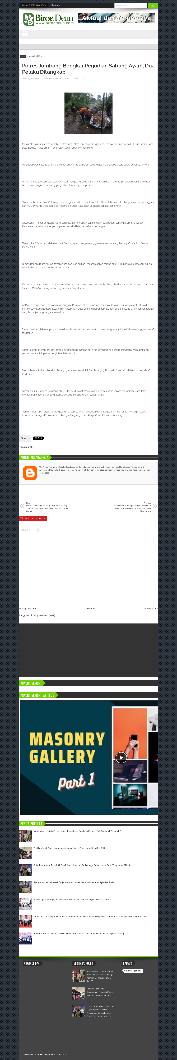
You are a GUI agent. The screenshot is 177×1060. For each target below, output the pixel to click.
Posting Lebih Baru (28, 608)
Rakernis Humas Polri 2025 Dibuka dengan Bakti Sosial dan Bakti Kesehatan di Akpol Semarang (79, 933)
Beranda (56, 5)
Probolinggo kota (134, 971)
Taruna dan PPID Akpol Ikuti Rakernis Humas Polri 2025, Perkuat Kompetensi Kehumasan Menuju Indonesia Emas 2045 (90, 916)
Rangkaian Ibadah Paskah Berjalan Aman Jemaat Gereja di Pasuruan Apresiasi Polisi (74, 882)
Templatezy (61, 1054)
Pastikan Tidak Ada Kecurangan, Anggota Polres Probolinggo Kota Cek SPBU (70, 848)
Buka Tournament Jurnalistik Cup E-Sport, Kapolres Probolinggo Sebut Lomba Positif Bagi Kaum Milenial (83, 865)
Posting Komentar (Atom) (43, 615)
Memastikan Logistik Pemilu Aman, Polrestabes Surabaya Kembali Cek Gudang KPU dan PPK (78, 831)
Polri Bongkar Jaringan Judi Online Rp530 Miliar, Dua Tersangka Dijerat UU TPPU (72, 899)
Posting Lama (151, 608)
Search (153, 5)
